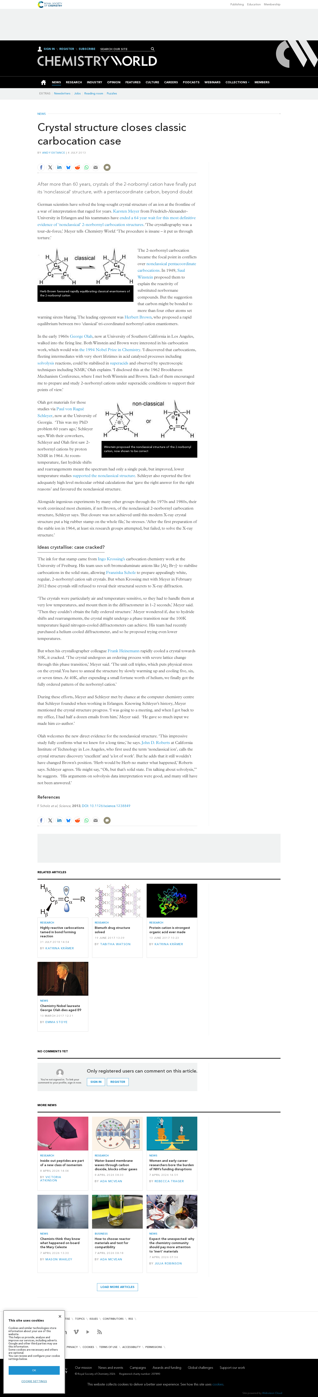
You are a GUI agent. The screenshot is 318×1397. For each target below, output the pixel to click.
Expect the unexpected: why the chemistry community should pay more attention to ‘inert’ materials (171, 1245)
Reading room (93, 93)
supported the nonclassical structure (104, 475)
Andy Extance (53, 152)
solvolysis (45, 363)
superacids (119, 363)
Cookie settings (34, 1381)
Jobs (77, 93)
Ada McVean (111, 1181)
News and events (110, 1368)
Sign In (49, 49)
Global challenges (200, 1368)
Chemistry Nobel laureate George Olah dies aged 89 (60, 1008)
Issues (94, 1318)
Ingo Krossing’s (111, 559)
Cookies (88, 1347)
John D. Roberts (156, 742)
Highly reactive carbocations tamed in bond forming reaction (62, 932)
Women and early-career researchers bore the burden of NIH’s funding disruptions (171, 1165)
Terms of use (108, 1347)
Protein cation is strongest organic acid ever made (169, 930)
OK (34, 1370)
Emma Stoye (57, 1022)
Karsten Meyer (126, 211)
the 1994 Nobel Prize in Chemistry (109, 349)
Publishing (237, 4)
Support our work (232, 1368)
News (41, 114)
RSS (131, 1318)
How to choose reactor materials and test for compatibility (112, 1243)
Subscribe (87, 49)
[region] (34, 1352)
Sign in (96, 1082)
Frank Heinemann (123, 651)
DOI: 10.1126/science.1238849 (106, 806)
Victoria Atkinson (50, 1178)
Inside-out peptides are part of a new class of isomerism (62, 1163)
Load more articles (117, 1287)
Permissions (153, 1347)
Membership (272, 4)
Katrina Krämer (60, 948)
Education (254, 4)
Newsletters (62, 93)
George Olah (81, 336)
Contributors (113, 1318)
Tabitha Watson (115, 944)
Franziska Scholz (121, 572)
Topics (80, 1318)
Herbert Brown (138, 317)
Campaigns (138, 1368)
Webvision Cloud (272, 1393)
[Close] (59, 1316)
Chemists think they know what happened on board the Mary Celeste (60, 1243)
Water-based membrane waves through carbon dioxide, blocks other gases (116, 1165)
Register (66, 49)
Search (152, 49)
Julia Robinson (168, 1263)
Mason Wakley (59, 1259)
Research (47, 922)
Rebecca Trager (169, 1181)
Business (101, 1233)
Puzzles (112, 93)
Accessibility (131, 1347)
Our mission (83, 1368)
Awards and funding (167, 1368)
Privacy (72, 1347)
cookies (217, 1384)
